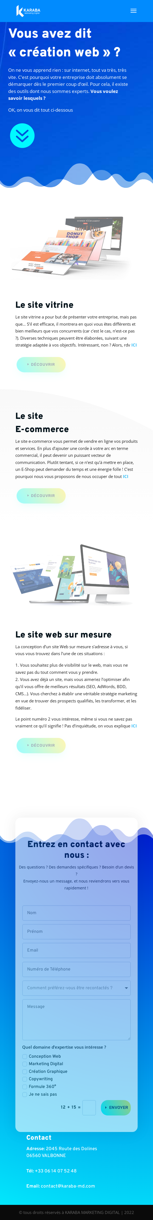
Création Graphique (44, 1085)
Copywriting (37, 1092)
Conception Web (41, 1070)
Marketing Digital (42, 1077)
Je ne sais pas (39, 1108)
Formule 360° (39, 1100)
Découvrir (43, 364)
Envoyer (118, 1120)
